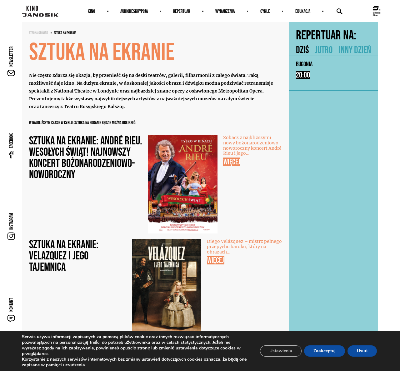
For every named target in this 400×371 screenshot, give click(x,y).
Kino (91, 11)
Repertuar (181, 11)
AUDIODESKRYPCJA (134, 11)
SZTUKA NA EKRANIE (65, 33)
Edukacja (302, 11)
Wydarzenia (225, 11)
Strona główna (38, 33)
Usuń (362, 351)
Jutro (323, 49)
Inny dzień (355, 49)
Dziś (302, 49)
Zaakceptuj (324, 351)
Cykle (265, 11)
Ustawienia (280, 351)
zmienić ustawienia (178, 348)
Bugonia (304, 64)
